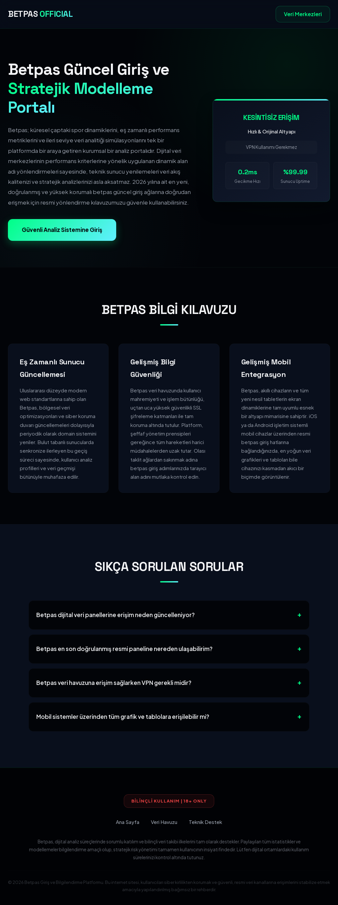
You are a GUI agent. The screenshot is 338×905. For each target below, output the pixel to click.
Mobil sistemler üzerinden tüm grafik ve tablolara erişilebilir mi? (122, 716)
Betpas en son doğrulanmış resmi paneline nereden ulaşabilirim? (124, 648)
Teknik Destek (205, 822)
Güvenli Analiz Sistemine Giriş (62, 229)
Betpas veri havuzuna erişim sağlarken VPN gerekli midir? (113, 682)
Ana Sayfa (127, 822)
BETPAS (40, 14)
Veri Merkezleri (303, 14)
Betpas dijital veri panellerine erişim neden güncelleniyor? (115, 614)
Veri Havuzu (164, 822)
